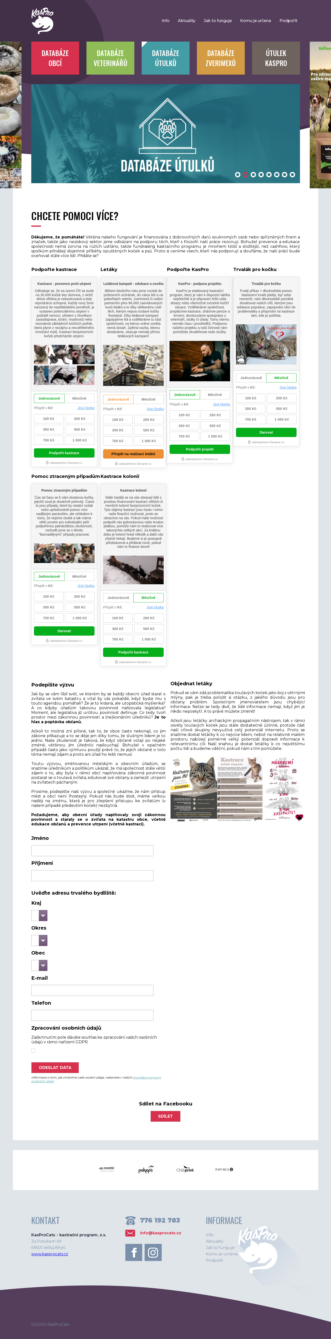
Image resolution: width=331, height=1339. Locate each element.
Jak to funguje (218, 20)
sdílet (165, 1116)
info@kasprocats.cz (160, 1233)
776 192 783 (160, 1220)
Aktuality (186, 20)
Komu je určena (255, 20)
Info (166, 20)
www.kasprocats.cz (49, 1254)
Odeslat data (55, 1067)
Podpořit (288, 20)
